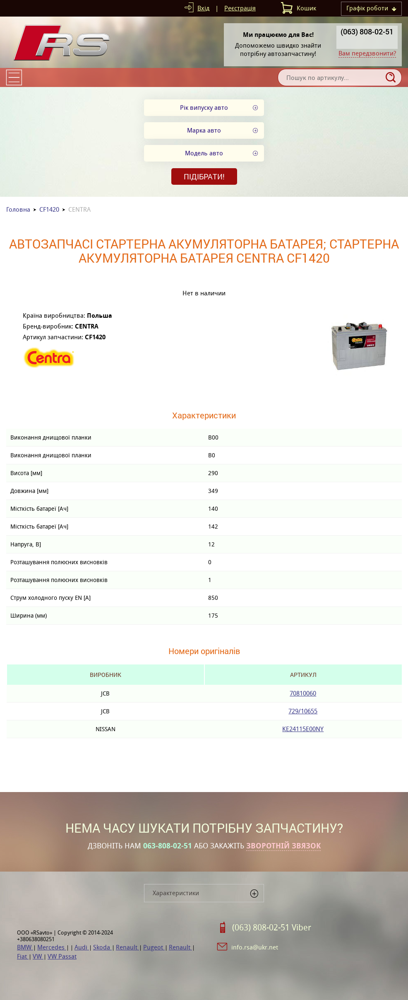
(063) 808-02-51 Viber (271, 927)
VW (38, 956)
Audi (81, 947)
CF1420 (49, 209)
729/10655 (302, 711)
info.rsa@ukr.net (254, 947)
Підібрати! (204, 176)
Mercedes (51, 947)
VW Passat (62, 956)
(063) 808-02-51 (367, 31)
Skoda (102, 947)
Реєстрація (240, 8)
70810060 (303, 693)
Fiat (23, 956)
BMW (25, 947)
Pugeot (154, 947)
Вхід (203, 8)
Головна (18, 209)
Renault (127, 947)
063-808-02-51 (167, 846)
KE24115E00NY (303, 729)
